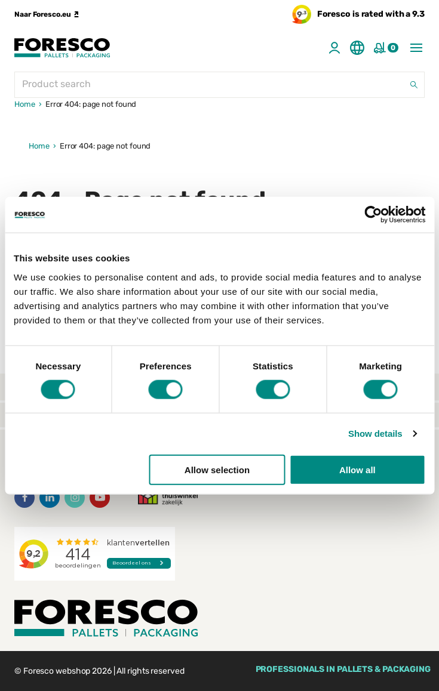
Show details (375, 433)
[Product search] (219, 85)
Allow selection (217, 469)
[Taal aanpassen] (357, 48)
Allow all (357, 469)
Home (24, 104)
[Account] (334, 48)
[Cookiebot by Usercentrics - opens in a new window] (373, 215)
